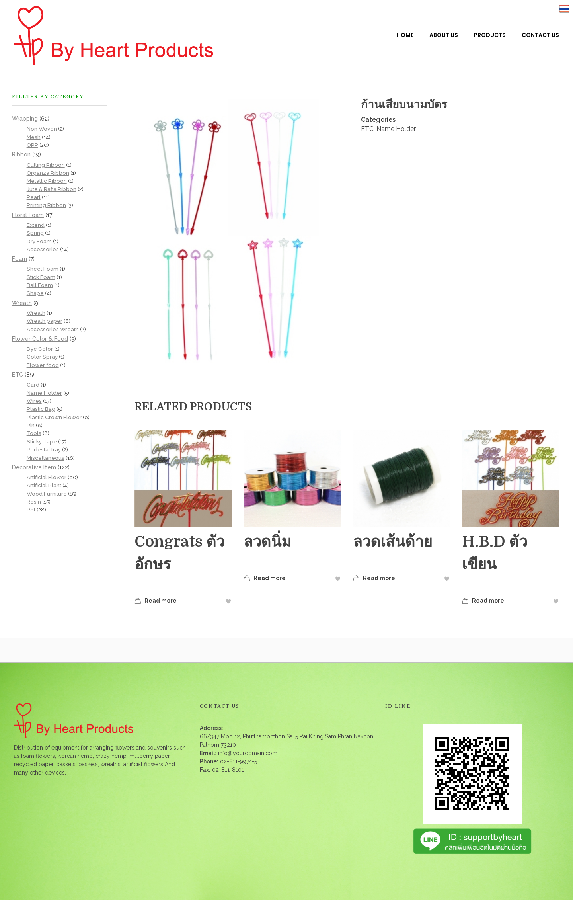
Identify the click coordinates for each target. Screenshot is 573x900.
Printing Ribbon (46, 205)
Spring (35, 233)
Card (33, 384)
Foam (19, 259)
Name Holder (396, 129)
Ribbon (21, 154)
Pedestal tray (44, 449)
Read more (155, 601)
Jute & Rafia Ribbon (51, 189)
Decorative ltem (34, 467)
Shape (35, 293)
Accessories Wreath (53, 329)
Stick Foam (41, 277)
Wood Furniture (47, 493)
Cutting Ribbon (46, 165)
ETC (367, 129)
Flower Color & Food (40, 339)
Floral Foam (28, 215)
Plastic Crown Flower (54, 417)
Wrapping (25, 118)
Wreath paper (44, 321)
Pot (31, 509)
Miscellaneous (45, 458)
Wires (34, 401)
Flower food (43, 365)
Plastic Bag (41, 409)
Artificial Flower (46, 477)
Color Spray (42, 356)
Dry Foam (39, 241)
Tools (34, 433)
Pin (31, 425)
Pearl (34, 197)
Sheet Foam (42, 269)
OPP (32, 145)
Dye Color (40, 349)
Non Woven (42, 128)
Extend (36, 225)
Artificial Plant (44, 485)
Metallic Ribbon (47, 181)
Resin (34, 501)
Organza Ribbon (48, 173)
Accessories (43, 249)
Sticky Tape (42, 441)
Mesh (34, 137)
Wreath (22, 303)
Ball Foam (40, 285)
